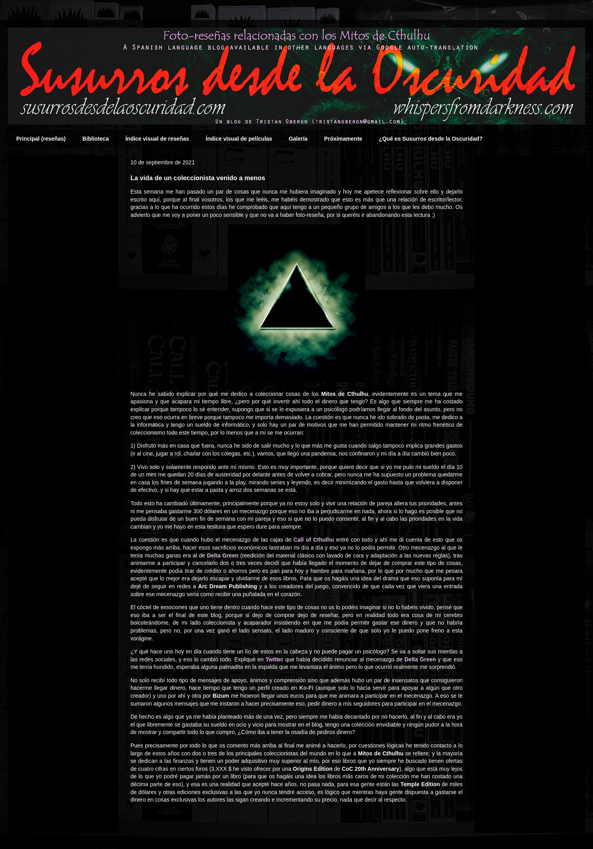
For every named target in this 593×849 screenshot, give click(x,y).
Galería (298, 139)
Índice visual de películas (239, 139)
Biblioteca (95, 139)
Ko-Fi (306, 688)
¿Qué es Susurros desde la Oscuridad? (430, 139)
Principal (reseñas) (41, 139)
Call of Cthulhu (313, 540)
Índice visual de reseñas (157, 139)
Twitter (274, 659)
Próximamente (343, 139)
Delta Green (222, 555)
